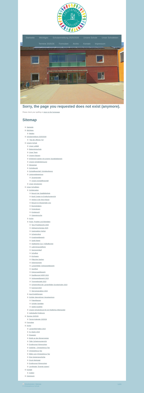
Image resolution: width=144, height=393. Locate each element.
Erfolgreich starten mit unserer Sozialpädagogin (45, 159)
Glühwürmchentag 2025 (40, 228)
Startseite (30, 127)
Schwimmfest (36, 234)
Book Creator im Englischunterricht (44, 196)
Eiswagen (32, 335)
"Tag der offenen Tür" (36, 140)
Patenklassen (36, 300)
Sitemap (38, 384)
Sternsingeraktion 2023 (40, 291)
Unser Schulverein (35, 184)
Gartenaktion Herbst (39, 231)
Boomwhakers (37, 206)
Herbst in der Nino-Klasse (41, 200)
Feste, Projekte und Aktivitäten (39, 222)
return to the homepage (51, 112)
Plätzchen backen (38, 259)
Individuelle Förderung (37, 313)
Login (120, 384)
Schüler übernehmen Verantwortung (41, 297)
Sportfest (35, 269)
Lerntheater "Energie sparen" (39, 366)
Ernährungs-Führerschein (38, 344)
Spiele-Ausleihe (37, 307)
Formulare (30, 322)
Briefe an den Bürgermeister (39, 338)
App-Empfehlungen (36, 294)
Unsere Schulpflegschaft (40, 181)
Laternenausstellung (39, 247)
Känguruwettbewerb (39, 272)
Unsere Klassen (34, 155)
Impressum (31, 376)
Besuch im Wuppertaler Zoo (41, 203)
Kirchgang (35, 256)
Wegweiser (33, 165)
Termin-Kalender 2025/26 (38, 319)
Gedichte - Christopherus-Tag (39, 348)
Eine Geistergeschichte (37, 357)
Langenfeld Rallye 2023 (37, 329)
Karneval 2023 (37, 288)
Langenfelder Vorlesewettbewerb (43, 266)
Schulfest (35, 253)
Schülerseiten (34, 190)
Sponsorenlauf (37, 250)
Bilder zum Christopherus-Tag (39, 354)
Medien (31, 133)
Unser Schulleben (33, 187)
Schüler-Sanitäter (38, 303)
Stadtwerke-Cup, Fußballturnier (42, 244)
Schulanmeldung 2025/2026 (36, 137)
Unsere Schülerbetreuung (38, 162)
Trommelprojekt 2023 (39, 281)
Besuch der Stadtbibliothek (41, 193)
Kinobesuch (36, 212)
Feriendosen (36, 209)
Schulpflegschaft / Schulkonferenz (41, 171)
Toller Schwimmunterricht (38, 341)
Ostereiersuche (37, 215)
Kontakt (29, 370)
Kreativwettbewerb (38, 237)
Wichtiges (30, 130)
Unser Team (33, 152)
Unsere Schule (32, 143)
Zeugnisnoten (36, 178)
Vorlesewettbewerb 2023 (40, 278)
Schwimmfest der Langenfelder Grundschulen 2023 (49, 285)
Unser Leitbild (34, 146)
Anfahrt (31, 373)
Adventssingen (37, 263)
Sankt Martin (36, 240)
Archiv (31, 218)
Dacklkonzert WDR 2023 (40, 275)
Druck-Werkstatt (34, 360)
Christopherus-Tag (35, 351)
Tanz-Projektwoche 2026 (40, 225)
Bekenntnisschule (35, 149)
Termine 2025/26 (32, 316)
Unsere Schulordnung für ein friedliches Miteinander (47, 310)
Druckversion (28, 384)
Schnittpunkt (33, 168)
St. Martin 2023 (34, 332)
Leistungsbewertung (36, 174)
